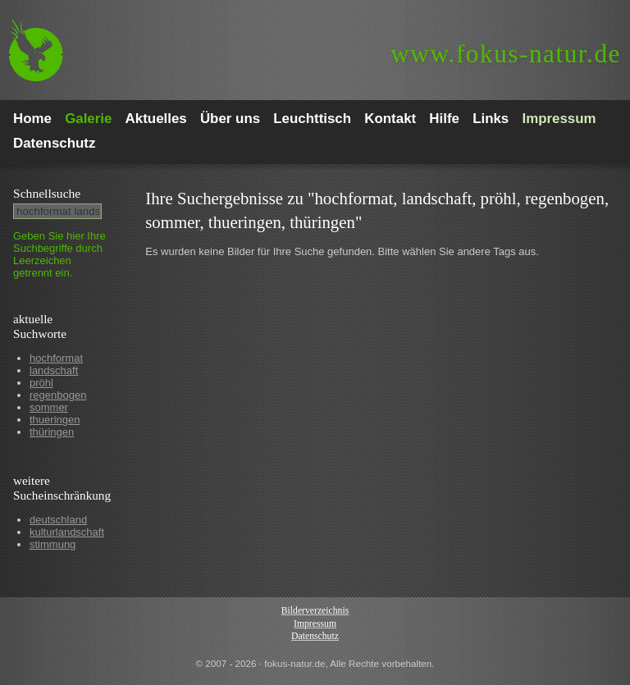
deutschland (58, 520)
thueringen (55, 419)
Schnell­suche (46, 193)
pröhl (41, 383)
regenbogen (58, 395)
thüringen (52, 432)
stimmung (52, 544)
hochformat (56, 358)
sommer (49, 407)
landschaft (54, 370)
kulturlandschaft (67, 532)
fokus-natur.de (505, 53)
